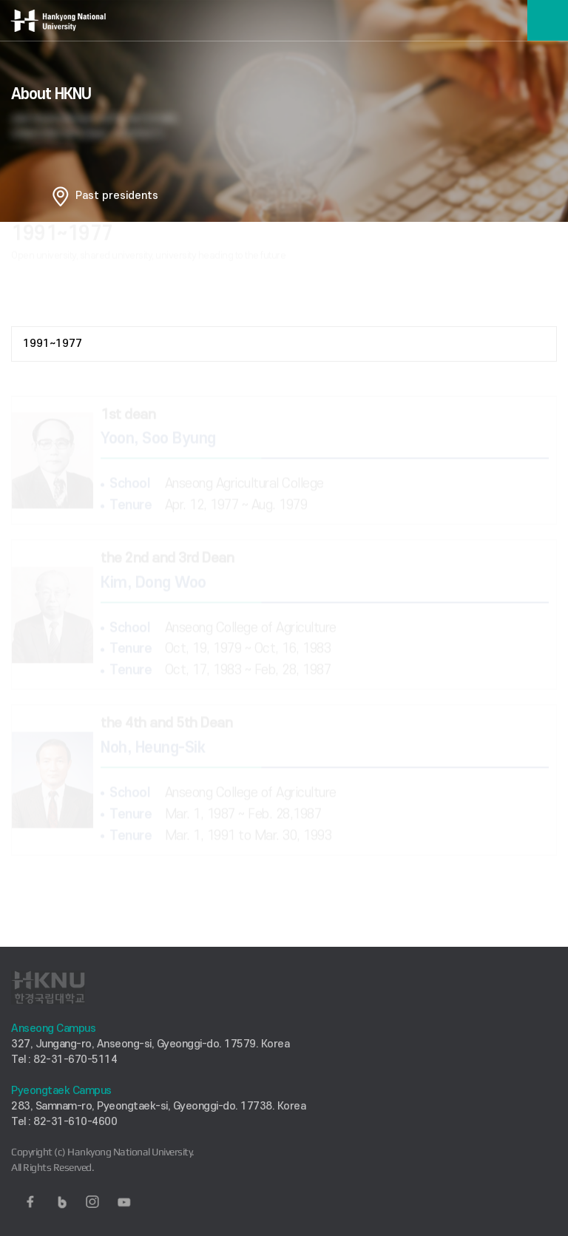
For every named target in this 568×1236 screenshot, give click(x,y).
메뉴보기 (547, 20)
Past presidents (116, 195)
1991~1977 (52, 343)
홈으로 (60, 196)
